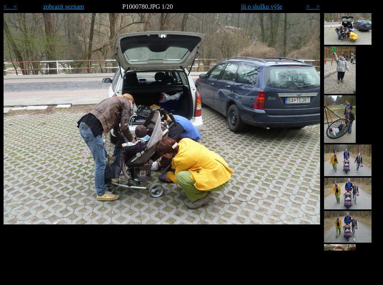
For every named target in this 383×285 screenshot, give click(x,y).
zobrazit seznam (63, 6)
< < (10, 6)
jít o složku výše (261, 6)
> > (313, 6)
